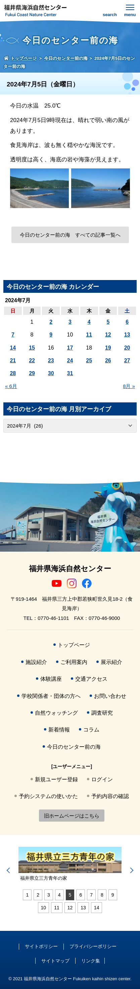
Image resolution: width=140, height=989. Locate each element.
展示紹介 (111, 662)
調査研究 (102, 713)
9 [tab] (112, 895)
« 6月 (11, 386)
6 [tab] (80, 895)
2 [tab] (38, 895)
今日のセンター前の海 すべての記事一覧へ (70, 235)
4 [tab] (59, 895)
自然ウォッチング (56, 713)
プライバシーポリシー (92, 946)
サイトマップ (55, 960)
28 (13, 373)
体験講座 (51, 679)
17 (70, 348)
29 (32, 373)
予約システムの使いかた (48, 796)
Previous (9, 870)
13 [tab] (83, 907)
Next (130, 870)
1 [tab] (27, 895)
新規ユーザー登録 (56, 779)
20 (127, 348)
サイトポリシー (41, 946)
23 (51, 360)
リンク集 (90, 960)
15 (32, 348)
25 (89, 360)
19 (108, 348)
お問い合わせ (110, 696)
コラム (91, 730)
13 (127, 335)
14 (13, 348)
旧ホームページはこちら (71, 816)
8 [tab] (102, 895)
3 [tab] (48, 895)
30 (51, 373)
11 (89, 335)
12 (108, 335)
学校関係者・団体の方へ (51, 696)
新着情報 (59, 730)
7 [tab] (91, 895)
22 (32, 360)
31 (70, 373)
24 (70, 360)
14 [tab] (96, 907)
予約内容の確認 (110, 796)
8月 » (129, 386)
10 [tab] (43, 907)
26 (108, 360)
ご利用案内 (73, 662)
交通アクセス (91, 679)
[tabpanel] (70, 864)
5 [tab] (70, 895)
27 (127, 360)
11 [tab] (56, 907)
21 (13, 360)
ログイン (102, 779)
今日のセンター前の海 (74, 747)
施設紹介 (36, 662)
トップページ (74, 645)
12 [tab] (70, 907)
